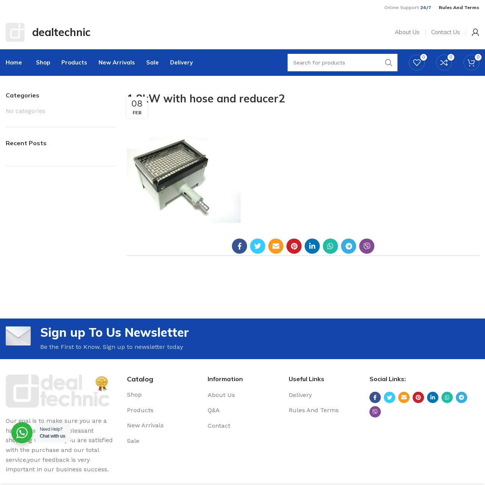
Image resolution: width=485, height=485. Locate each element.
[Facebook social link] (239, 246)
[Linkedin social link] (312, 246)
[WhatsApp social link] (330, 246)
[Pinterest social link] (294, 246)
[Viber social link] (366, 246)
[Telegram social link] (348, 246)
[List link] (161, 395)
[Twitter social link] (257, 246)
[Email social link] (275, 246)
